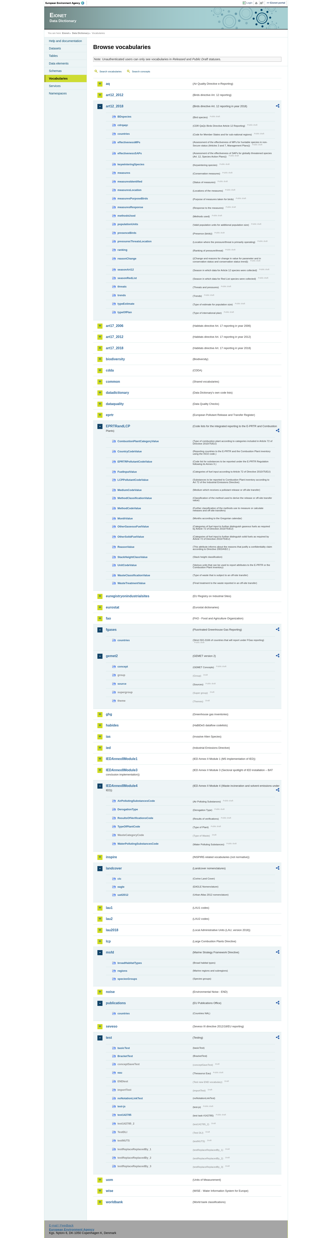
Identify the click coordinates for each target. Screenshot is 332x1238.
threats (122, 286)
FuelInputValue (127, 471)
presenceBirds (127, 232)
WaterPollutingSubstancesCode (138, 843)
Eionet (65, 33)
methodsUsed (127, 215)
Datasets (55, 48)
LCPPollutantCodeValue (133, 479)
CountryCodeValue (130, 451)
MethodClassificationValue (135, 498)
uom (109, 1180)
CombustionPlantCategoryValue (138, 441)
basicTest (124, 1048)
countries (124, 133)
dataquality (115, 404)
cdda (110, 370)
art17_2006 (114, 326)
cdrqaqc (123, 125)
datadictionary (117, 392)
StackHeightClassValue (133, 557)
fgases (111, 629)
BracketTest (125, 1056)
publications (116, 1003)
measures (124, 172)
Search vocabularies (111, 71)
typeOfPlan (125, 312)
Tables (53, 55)
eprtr (109, 415)
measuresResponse (130, 207)
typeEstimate (126, 303)
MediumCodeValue (130, 490)
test (109, 1037)
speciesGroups (127, 978)
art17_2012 (114, 337)
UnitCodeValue (127, 565)
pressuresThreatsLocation (135, 241)
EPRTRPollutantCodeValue (135, 461)
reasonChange (127, 258)
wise (109, 1191)
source (122, 683)
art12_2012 (114, 95)
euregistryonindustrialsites (127, 596)
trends (122, 295)
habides (112, 725)
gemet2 (112, 656)
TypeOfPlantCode (129, 826)
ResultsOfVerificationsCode (135, 818)
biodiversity (115, 359)
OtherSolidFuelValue (131, 536)
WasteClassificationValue (134, 575)
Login (249, 2)
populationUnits (128, 224)
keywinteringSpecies (131, 164)
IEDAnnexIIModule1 (121, 759)
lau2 (109, 919)
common (113, 381)
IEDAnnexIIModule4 (121, 786)
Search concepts (141, 71)
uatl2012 (123, 894)
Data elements (59, 63)
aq (108, 84)
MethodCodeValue (129, 508)
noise (110, 992)
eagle (121, 886)
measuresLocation (129, 190)
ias (108, 736)
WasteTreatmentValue (131, 583)
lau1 (109, 908)
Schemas (55, 71)
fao (108, 618)
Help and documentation (65, 41)
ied (108, 748)
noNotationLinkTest (130, 1098)
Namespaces (58, 93)
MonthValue (125, 518)
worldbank (114, 1202)
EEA (66, 3)
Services (55, 86)
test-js (122, 1106)
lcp (108, 941)
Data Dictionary (80, 33)
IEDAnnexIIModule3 (121, 770)
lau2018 (112, 930)
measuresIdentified (130, 181)
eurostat (112, 607)
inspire (111, 857)
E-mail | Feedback (61, 1225)
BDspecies (124, 116)
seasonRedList (127, 278)
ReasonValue (126, 546)
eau (120, 1072)
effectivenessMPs (129, 142)
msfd (110, 952)
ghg (109, 714)
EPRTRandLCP (118, 426)
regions (122, 970)
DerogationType (128, 809)
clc (119, 878)
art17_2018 (114, 348)
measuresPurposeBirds (133, 198)
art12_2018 (114, 106)
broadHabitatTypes (130, 963)
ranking (122, 249)
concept (123, 666)
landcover (114, 868)
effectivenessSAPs (130, 153)
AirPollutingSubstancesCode (136, 800)
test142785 (124, 1114)
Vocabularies (58, 78)
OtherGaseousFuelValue (133, 526)
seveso (111, 1026)
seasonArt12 (126, 269)
